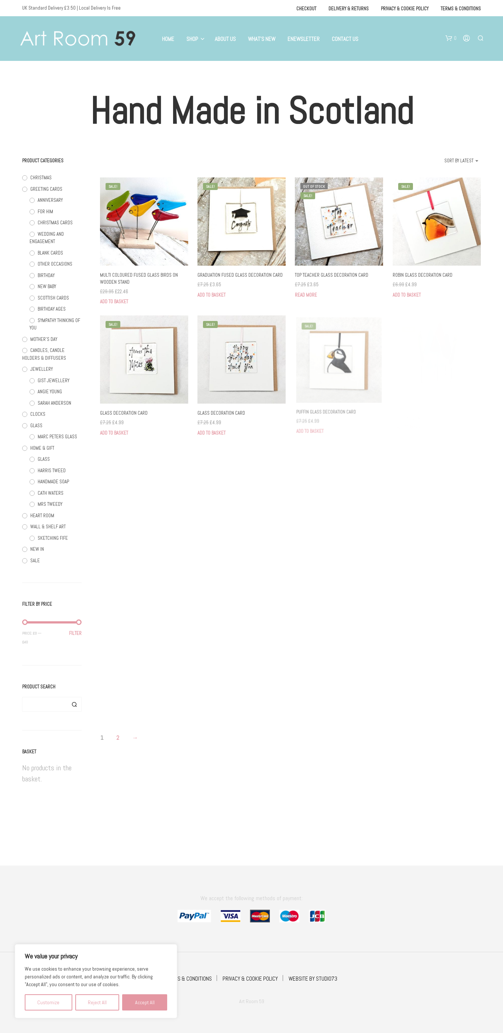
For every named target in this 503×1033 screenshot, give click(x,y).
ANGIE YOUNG (50, 391)
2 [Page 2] (117, 738)
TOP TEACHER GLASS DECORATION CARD (331, 275)
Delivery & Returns (348, 9)
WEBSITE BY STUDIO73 (313, 978)
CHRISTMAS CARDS (55, 223)
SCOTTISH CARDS (53, 298)
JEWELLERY (41, 369)
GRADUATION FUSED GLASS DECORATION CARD (240, 275)
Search (74, 704)
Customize (48, 1002)
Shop (192, 38)
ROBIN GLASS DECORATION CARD (422, 275)
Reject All (97, 1002)
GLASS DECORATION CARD (124, 413)
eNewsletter (303, 38)
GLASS (36, 425)
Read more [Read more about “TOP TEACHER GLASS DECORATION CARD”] (306, 295)
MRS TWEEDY (50, 504)
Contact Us (345, 38)
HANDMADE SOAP (53, 482)
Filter (75, 633)
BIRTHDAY (46, 275)
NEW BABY (47, 286)
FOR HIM (45, 211)
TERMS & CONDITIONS (189, 978)
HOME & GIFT (42, 448)
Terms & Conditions (461, 9)
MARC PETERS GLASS (57, 436)
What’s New (261, 38)
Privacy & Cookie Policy (404, 9)
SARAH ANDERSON (54, 403)
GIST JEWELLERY (53, 380)
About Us (225, 38)
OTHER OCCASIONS (55, 264)
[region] (96, 981)
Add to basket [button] (114, 301)
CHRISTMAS (41, 178)
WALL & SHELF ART (48, 527)
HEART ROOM (42, 515)
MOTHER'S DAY (43, 339)
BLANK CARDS (50, 253)
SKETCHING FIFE (53, 538)
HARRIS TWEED (52, 470)
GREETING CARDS (46, 189)
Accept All (145, 1002)
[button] (451, 38)
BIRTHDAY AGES (52, 309)
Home (168, 38)
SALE (35, 560)
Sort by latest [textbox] (458, 161)
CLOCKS (37, 414)
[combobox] (449, 161)
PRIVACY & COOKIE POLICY (250, 978)
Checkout (306, 9)
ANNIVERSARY (50, 200)
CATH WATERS (50, 493)
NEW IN (37, 549)
